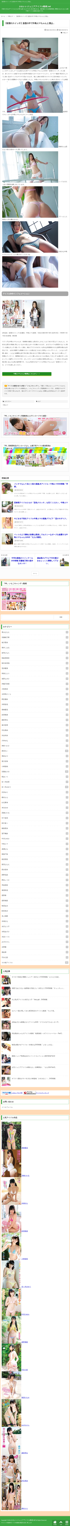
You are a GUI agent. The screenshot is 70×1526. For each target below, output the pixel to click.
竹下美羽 (34, 818)
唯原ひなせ (15, 1397)
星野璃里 (34, 900)
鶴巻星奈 (34, 828)
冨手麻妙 (34, 833)
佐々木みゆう (34, 787)
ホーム (35, 573)
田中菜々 (34, 823)
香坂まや (34, 756)
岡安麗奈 (34, 699)
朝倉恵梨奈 (34, 658)
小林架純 (34, 766)
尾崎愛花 (34, 709)
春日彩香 (34, 725)
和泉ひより (34, 673)
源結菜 (34, 952)
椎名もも (34, 797)
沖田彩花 (34, 704)
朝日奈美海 (34, 663)
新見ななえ (34, 864)
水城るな (34, 921)
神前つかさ (34, 745)
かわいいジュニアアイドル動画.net (35, 6)
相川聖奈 (34, 642)
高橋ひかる (34, 812)
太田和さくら (34, 694)
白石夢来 (34, 802)
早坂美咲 (34, 885)
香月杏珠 (34, 761)
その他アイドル (34, 962)
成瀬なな (34, 849)
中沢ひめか (34, 838)
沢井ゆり (34, 792)
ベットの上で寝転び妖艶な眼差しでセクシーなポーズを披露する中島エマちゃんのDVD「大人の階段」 (41, 536)
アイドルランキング (42, 1093)
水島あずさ (34, 931)
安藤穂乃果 (34, 637)
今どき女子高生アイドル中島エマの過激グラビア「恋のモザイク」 (41, 519)
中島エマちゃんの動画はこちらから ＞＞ (27, 374)
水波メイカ (34, 936)
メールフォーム (7, 1107)
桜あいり (34, 776)
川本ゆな (34, 740)
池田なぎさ (34, 678)
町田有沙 (34, 911)
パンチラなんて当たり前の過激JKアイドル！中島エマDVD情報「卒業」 (41, 485)
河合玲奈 (34, 735)
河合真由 (34, 730)
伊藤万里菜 (34, 683)
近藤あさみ (34, 771)
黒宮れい (34, 751)
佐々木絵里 (34, 781)
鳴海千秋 (34, 854)
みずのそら (34, 942)
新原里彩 (34, 859)
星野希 (34, 895)
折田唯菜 (34, 714)
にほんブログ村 (12, 1093)
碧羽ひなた (34, 653)
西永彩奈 (34, 869)
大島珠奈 (34, 689)
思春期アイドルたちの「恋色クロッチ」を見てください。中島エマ (41, 503)
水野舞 (34, 947)
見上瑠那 (34, 916)
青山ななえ (34, 632)
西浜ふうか (34, 880)
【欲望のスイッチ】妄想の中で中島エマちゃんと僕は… (29, 23)
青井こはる (34, 647)
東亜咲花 (34, 890)
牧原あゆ (34, 905)
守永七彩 (34, 957)
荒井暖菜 (34, 668)
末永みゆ (34, 807)
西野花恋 (34, 874)
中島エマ (65, 33)
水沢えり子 (34, 926)
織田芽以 (34, 720)
